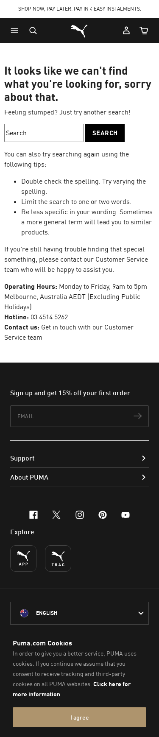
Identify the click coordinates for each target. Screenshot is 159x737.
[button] (16, 30)
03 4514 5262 (49, 317)
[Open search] (33, 30)
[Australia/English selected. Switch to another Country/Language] (79, 613)
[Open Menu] (16, 30)
